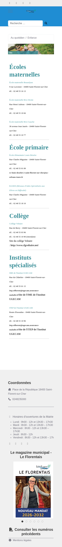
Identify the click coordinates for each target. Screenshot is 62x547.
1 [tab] (22, 522)
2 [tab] (26, 522)
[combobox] (25, 23)
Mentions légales (19, 540)
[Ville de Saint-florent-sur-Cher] (31, 11)
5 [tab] (38, 522)
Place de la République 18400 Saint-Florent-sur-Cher (30, 391)
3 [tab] (30, 522)
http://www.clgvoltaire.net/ (25, 245)
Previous (20, 489)
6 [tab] (42, 522)
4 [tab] (34, 522)
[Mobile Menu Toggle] (10, 11)
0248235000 (17, 399)
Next (46, 489)
